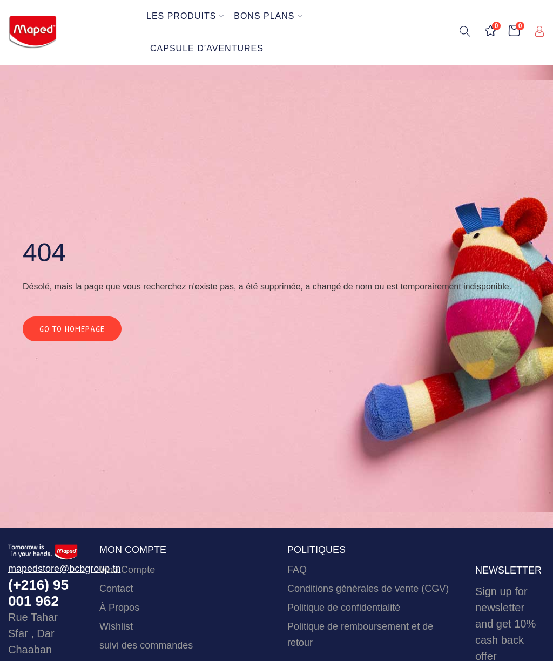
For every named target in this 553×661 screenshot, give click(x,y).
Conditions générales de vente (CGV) (368, 588)
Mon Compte (127, 569)
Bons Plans (268, 16)
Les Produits (185, 16)
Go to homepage (72, 329)
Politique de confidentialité (343, 607)
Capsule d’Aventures (207, 48)
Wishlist (116, 626)
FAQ (297, 569)
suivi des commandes (146, 645)
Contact (116, 588)
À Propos (119, 607)
